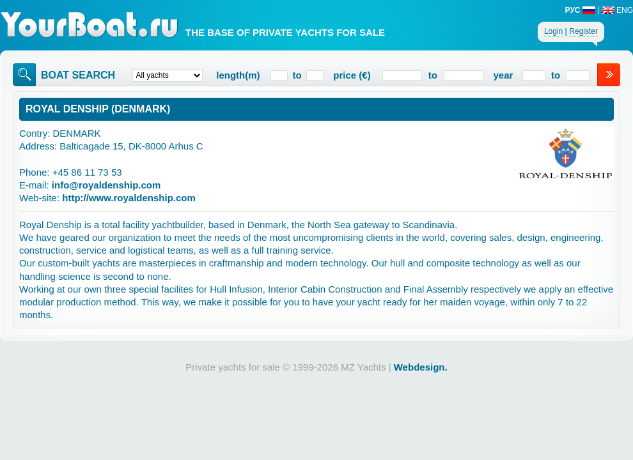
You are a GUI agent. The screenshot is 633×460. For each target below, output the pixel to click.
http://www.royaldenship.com (129, 197)
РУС (580, 10)
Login (553, 31)
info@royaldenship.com (106, 185)
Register (583, 31)
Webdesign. (421, 367)
